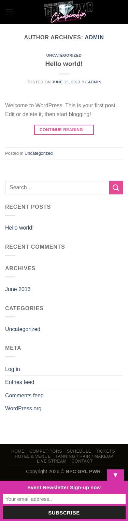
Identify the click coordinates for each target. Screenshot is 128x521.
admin (94, 37)
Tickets (105, 451)
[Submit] (116, 187)
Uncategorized (64, 55)
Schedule (79, 451)
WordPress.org (23, 408)
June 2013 (18, 289)
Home (18, 451)
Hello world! (64, 63)
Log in (12, 369)
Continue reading (64, 130)
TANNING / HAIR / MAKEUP (84, 456)
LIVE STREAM (52, 461)
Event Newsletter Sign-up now (64, 487)
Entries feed (19, 382)
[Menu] (9, 11)
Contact (82, 461)
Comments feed (24, 395)
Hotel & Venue (33, 456)
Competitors (45, 451)
